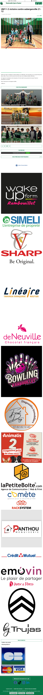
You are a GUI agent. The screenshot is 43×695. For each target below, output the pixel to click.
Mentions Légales (18, 688)
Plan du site (9, 688)
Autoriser (27, 152)
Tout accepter (13, 693)
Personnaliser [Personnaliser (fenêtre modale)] (30, 693)
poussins (38, 15)
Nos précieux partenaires (20, 157)
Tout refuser (22, 693)
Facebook (21, 150)
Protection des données (30, 688)
